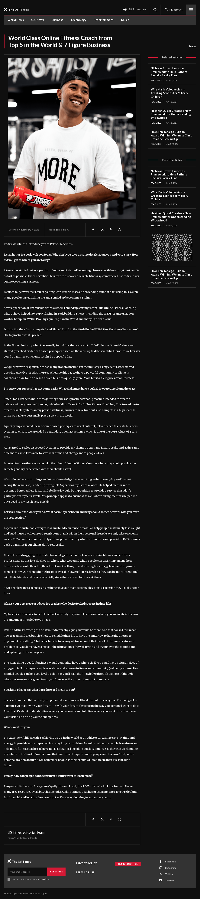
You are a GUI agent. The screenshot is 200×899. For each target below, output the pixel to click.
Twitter (169, 874)
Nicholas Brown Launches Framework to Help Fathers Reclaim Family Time (169, 72)
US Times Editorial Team (26, 832)
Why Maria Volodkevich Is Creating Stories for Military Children (169, 93)
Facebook (170, 861)
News (192, 46)
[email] (27, 872)
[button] (155, 10)
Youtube (169, 880)
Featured (156, 80)
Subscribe (56, 871)
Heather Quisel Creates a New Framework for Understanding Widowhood (171, 114)
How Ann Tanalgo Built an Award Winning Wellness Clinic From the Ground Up (171, 135)
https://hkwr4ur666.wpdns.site (22, 838)
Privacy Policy (42, 879)
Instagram (170, 867)
